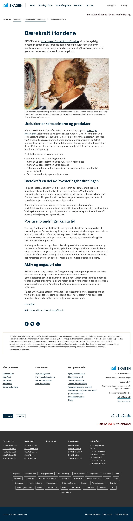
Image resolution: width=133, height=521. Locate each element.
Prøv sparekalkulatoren (45, 377)
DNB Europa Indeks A (97, 451)
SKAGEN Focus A (30, 452)
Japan (107, 478)
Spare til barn (89, 488)
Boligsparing (94, 474)
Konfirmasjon (19, 483)
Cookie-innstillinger (121, 514)
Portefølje (113, 483)
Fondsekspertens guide (47, 478)
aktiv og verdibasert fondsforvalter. (60, 41)
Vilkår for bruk (107, 514)
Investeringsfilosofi (93, 478)
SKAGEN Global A (30, 445)
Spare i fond (75, 488)
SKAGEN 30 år (52, 488)
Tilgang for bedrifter (76, 380)
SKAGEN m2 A (29, 455)
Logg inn (20, 416)
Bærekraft (17, 19)
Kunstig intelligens (35, 483)
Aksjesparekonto (47, 474)
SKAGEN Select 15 (9, 458)
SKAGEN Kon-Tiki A (31, 449)
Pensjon (84, 483)
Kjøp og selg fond (75, 377)
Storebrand (73, 441)
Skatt (64, 488)
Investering (78, 478)
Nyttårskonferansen (69, 483)
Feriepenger (30, 478)
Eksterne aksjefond (10, 387)
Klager (70, 400)
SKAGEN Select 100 (10, 445)
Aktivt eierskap (79, 474)
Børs (117, 474)
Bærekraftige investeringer (35, 19)
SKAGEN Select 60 (9, 452)
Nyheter (78, 5)
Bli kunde (8, 416)
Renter (39, 488)
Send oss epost (124, 401)
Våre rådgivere (63, 5)
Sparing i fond (45, 5)
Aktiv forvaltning (63, 474)
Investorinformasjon (76, 397)
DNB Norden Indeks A (97, 463)
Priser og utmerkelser (24, 488)
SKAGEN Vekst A (30, 458)
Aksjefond (7, 377)
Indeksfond (7, 383)
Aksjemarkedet (30, 474)
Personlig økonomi (98, 483)
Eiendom (17, 478)
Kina (116, 478)
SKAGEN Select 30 (9, 455)
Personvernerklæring (92, 514)
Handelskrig (65, 478)
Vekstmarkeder (66, 492)
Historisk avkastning (43, 380)
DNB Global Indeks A (97, 460)
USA (113, 488)
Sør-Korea (103, 488)
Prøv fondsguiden (42, 374)
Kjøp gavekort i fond (76, 374)
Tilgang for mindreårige (77, 383)
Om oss (89, 5)
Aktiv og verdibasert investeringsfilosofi (43, 310)
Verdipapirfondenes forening (79, 387)
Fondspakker (8, 374)
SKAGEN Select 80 (9, 449)
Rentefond (7, 380)
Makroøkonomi (52, 483)
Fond (32, 5)
